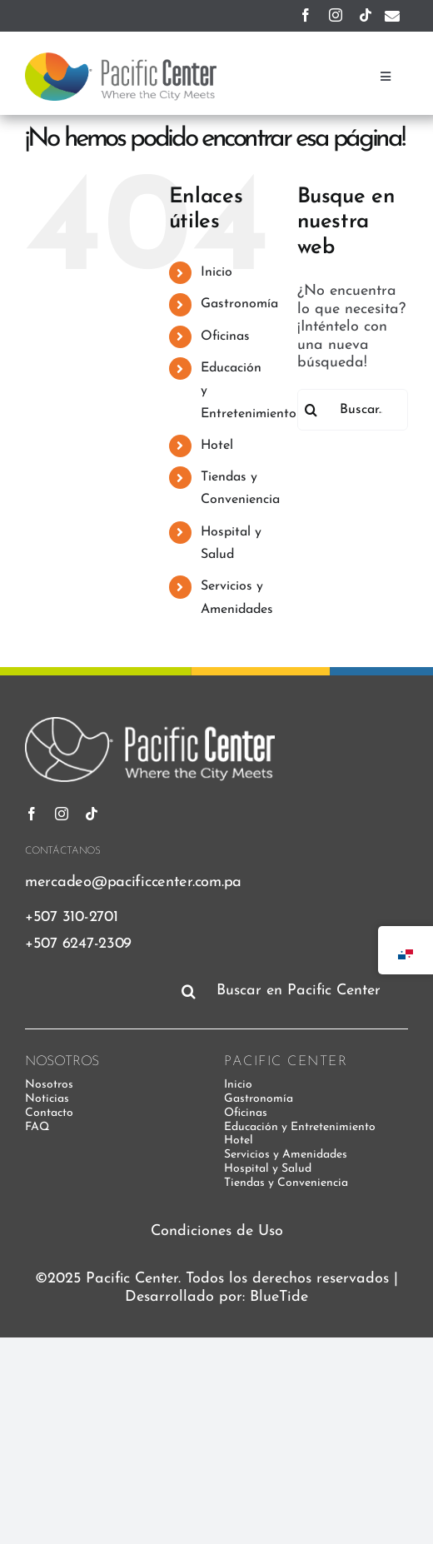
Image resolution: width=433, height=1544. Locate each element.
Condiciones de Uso (217, 1231)
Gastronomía (239, 304)
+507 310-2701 (71, 917)
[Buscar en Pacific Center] (291, 991)
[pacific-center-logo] (120, 59)
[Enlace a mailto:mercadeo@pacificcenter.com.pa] (392, 15)
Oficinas (225, 336)
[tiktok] (365, 15)
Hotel (217, 445)
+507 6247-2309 (78, 944)
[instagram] (335, 15)
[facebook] (305, 15)
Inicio (216, 272)
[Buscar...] (352, 410)
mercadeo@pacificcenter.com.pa (133, 882)
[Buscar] (311, 409)
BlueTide (279, 1297)
